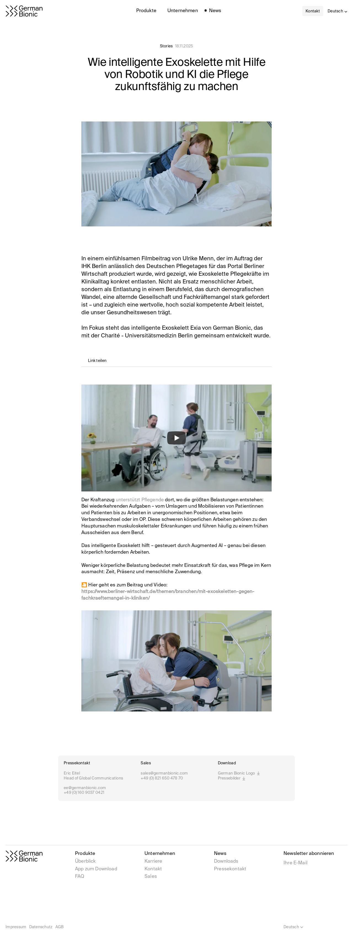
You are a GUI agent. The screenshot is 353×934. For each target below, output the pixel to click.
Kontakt (153, 869)
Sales (151, 876)
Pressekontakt (230, 869)
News (220, 853)
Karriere (154, 861)
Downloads (226, 861)
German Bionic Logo (239, 773)
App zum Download (96, 869)
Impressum (16, 927)
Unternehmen (160, 853)
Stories (166, 46)
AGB (59, 927)
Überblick (85, 861)
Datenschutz (41, 927)
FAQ (79, 876)
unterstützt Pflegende (140, 500)
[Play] (176, 438)
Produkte (85, 853)
